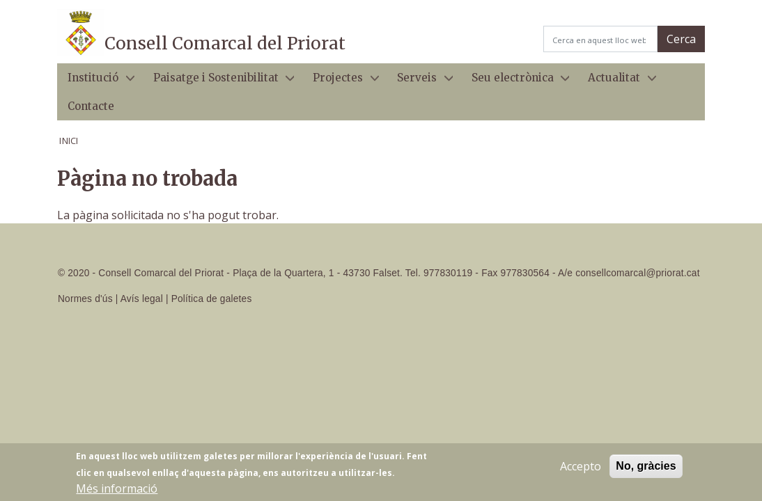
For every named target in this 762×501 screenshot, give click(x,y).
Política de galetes (211, 299)
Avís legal (141, 299)
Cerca (681, 39)
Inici (69, 140)
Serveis (420, 82)
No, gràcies (646, 470)
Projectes (340, 82)
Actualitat (616, 82)
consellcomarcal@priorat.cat (637, 273)
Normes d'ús (85, 299)
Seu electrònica (515, 82)
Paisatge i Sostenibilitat (218, 82)
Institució (95, 82)
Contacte (91, 106)
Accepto (580, 470)
